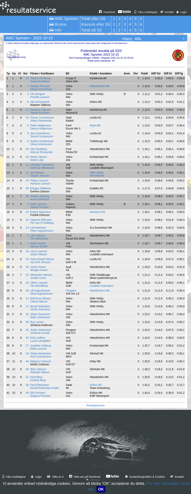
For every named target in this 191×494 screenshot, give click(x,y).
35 (27, 282)
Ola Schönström (39, 101)
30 (27, 322)
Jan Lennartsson (40, 133)
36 (27, 384)
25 (27, 180)
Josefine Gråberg (40, 345)
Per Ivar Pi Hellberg (42, 222)
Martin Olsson (38, 156)
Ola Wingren (37, 94)
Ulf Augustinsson (40, 290)
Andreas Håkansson (42, 167)
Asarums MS (97, 211)
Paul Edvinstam (39, 384)
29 (27, 188)
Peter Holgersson (40, 125)
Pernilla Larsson (39, 97)
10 (27, 219)
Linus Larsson (38, 251)
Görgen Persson (40, 86)
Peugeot (71, 290)
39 (27, 392)
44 (27, 361)
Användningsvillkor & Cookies (145, 476)
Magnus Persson (40, 395)
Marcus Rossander (41, 152)
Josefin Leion (38, 277)
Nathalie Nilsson (40, 372)
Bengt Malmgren (40, 306)
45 (27, 266)
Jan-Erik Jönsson (40, 262)
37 (27, 345)
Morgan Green (39, 270)
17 (27, 109)
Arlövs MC (96, 384)
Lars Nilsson (37, 235)
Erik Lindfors (37, 337)
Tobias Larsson (39, 180)
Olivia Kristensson (41, 144)
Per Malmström (39, 238)
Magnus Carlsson (40, 361)
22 (27, 274)
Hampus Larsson (40, 183)
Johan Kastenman (41, 120)
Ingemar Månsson (41, 219)
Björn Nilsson (38, 369)
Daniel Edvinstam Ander (44, 387)
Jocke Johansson (40, 329)
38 (27, 369)
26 (27, 149)
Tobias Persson (39, 207)
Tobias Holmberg (40, 78)
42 (27, 329)
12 (27, 306)
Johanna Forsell (39, 332)
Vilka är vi (55, 476)
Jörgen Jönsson (39, 175)
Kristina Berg (38, 380)
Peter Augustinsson (42, 230)
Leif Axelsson (38, 227)
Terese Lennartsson (42, 117)
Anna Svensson (39, 199)
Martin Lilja (36, 159)
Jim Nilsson (37, 172)
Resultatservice (95, 405)
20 (27, 196)
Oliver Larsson (39, 282)
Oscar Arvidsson (40, 81)
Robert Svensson (40, 211)
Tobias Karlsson (39, 112)
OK (101, 489)
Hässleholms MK (100, 86)
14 (27, 227)
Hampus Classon (40, 109)
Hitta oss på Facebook (84, 476)
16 (27, 156)
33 (27, 353)
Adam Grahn (37, 243)
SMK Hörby (97, 172)
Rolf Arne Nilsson (40, 298)
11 (27, 172)
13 (27, 298)
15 (27, 117)
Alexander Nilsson (41, 274)
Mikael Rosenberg (41, 89)
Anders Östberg (39, 196)
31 (27, 377)
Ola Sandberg (38, 149)
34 (27, 251)
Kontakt (167, 12)
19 (27, 259)
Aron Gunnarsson (40, 356)
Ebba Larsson (38, 348)
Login (181, 12)
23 (27, 211)
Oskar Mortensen (40, 353)
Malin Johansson (40, 317)
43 (27, 337)
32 (27, 314)
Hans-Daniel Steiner (42, 259)
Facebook (107, 12)
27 (27, 78)
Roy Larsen (37, 322)
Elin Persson (37, 392)
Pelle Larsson (38, 204)
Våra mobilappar (146, 12)
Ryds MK (95, 125)
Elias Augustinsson (41, 293)
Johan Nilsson (38, 254)
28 (27, 290)
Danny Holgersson (41, 128)
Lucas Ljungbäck (40, 340)
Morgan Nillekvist (40, 188)
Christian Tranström (42, 164)
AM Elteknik (97, 175)
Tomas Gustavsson (41, 136)
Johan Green (38, 266)
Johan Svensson (40, 309)
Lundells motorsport (101, 285)
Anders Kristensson (42, 141)
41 (27, 164)
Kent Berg (36, 377)
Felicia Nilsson (39, 301)
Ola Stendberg (39, 285)
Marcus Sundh (39, 246)
